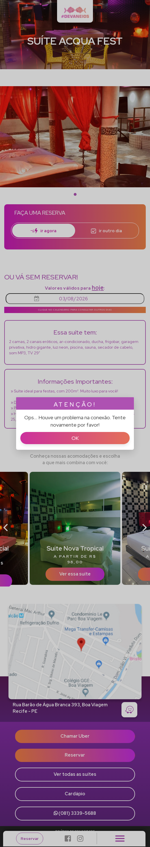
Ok (75, 438)
